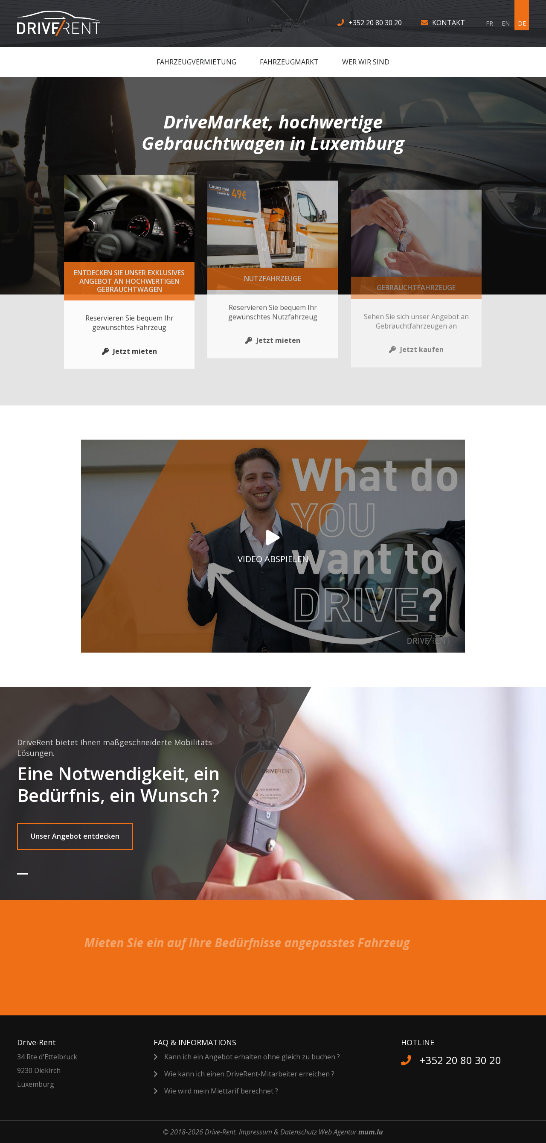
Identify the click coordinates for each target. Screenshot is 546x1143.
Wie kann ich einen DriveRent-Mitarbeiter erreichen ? (249, 1074)
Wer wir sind (365, 62)
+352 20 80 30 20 (375, 22)
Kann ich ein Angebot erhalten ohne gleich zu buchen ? (252, 1056)
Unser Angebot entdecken (75, 836)
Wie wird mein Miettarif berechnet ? (221, 1091)
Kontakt (448, 22)
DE (522, 23)
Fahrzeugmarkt (289, 62)
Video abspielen (273, 559)
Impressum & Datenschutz (278, 1132)
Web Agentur (338, 1132)
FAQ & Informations (195, 1042)
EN (506, 23)
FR (489, 23)
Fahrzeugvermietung (196, 62)
